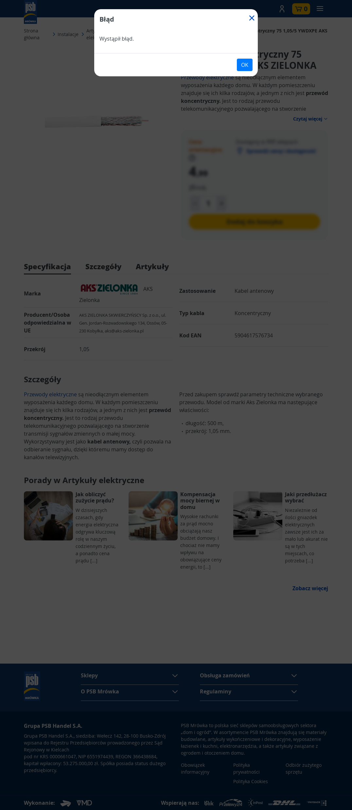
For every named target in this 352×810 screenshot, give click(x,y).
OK (244, 64)
